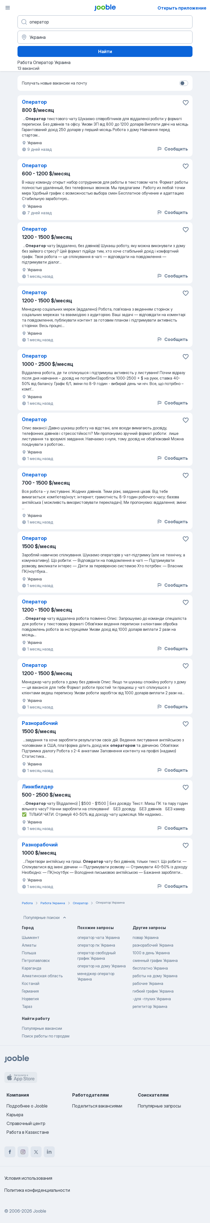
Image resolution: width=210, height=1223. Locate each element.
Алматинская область (42, 975)
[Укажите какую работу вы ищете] (105, 21)
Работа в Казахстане (28, 1132)
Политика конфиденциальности (37, 1190)
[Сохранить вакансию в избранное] (185, 102)
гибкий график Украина (153, 991)
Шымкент (30, 937)
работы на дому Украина (155, 975)
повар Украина (146, 937)
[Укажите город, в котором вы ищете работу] (105, 37)
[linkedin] (49, 1151)
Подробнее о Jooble (27, 1106)
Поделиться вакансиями (97, 1106)
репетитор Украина (150, 1006)
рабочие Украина (148, 983)
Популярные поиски (45, 917)
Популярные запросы (159, 1106)
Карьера (15, 1114)
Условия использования (28, 1178)
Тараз (27, 1006)
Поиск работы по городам (45, 1036)
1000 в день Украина (151, 952)
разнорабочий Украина (153, 945)
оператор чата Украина (98, 937)
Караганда (31, 968)
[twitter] (36, 1151)
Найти (105, 51)
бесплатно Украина (150, 968)
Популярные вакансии (42, 1028)
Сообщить (172, 149)
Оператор (34, 102)
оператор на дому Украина (101, 966)
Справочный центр (26, 1123)
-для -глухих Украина (152, 998)
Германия (30, 991)
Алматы (29, 945)
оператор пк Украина (96, 945)
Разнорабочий (40, 723)
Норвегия (30, 998)
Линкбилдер (37, 787)
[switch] (183, 83)
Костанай (30, 983)
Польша (29, 952)
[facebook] (9, 1151)
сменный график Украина (155, 960)
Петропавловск (36, 960)
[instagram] (23, 1151)
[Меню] (7, 7)
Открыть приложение (182, 8)
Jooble (39, 1211)
